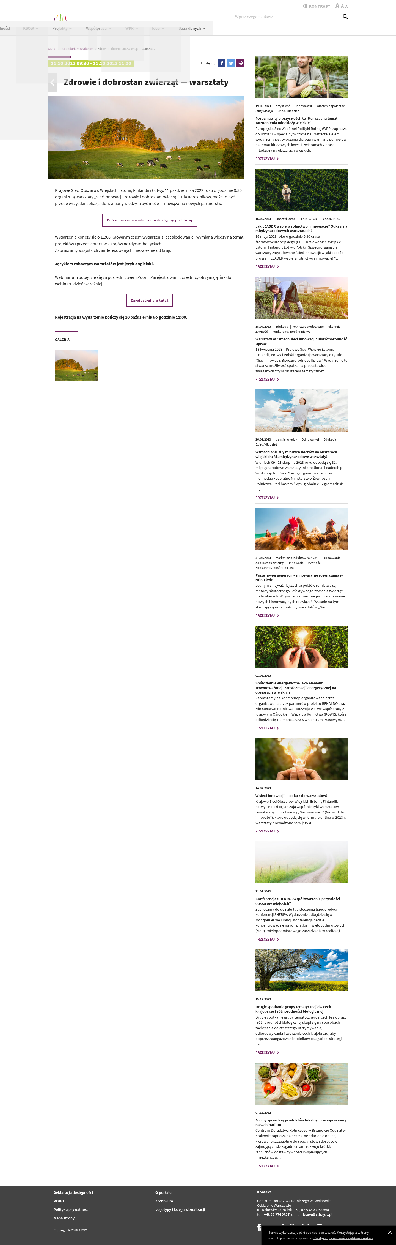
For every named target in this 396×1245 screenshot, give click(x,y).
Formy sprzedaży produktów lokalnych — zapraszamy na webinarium (300, 1122)
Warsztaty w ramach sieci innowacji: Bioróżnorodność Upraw (301, 341)
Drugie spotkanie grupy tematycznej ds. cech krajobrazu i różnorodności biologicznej (293, 1009)
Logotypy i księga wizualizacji (180, 1209)
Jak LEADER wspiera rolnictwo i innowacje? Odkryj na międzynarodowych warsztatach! (301, 228)
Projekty (198, 32)
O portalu (163, 1192)
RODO (59, 1200)
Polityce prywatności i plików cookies (343, 1238)
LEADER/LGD (308, 219)
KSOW (166, 32)
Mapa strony (64, 1218)
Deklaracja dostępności (73, 1192)
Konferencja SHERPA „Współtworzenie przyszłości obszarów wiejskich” (297, 901)
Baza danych (327, 32)
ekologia (334, 326)
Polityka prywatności (72, 1209)
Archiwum (164, 1200)
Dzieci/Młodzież (288, 111)
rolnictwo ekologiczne (308, 326)
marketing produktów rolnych (297, 558)
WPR (267, 32)
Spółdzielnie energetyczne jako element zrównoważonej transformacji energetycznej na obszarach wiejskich (295, 688)
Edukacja (282, 326)
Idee (294, 32)
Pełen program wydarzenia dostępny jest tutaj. (150, 220)
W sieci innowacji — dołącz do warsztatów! (291, 795)
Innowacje (296, 563)
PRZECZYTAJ (267, 158)
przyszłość (283, 106)
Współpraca (234, 32)
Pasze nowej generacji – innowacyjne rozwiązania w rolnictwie (299, 577)
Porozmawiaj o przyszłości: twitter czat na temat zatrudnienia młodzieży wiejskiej (296, 120)
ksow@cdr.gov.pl (317, 1214)
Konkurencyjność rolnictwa (291, 331)
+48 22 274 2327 (277, 1214)
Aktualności (135, 32)
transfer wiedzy (286, 439)
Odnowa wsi (303, 106)
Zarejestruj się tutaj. (150, 300)
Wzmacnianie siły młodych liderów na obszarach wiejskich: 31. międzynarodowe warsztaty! (296, 454)
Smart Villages (285, 219)
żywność (261, 331)
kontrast (314, 6)
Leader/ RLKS (330, 219)
